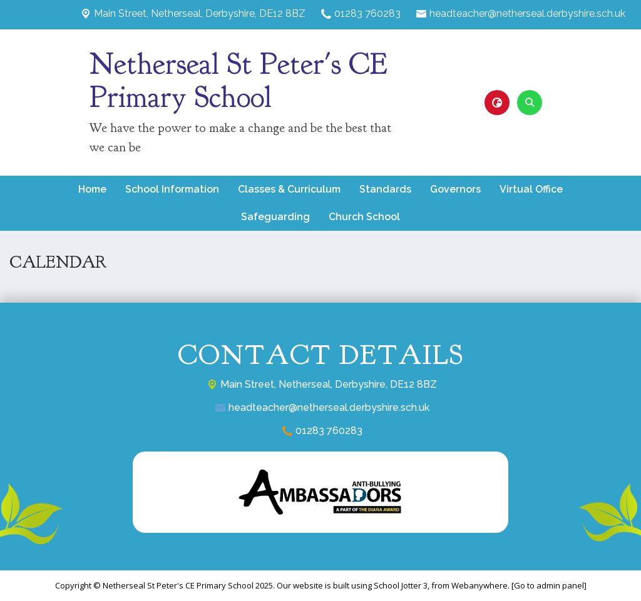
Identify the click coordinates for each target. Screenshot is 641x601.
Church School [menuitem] (364, 217)
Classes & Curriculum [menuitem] (289, 189)
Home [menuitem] (92, 189)
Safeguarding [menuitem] (275, 217)
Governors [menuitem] (455, 189)
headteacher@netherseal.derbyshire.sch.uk (527, 13)
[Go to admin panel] (549, 585)
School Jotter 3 (401, 585)
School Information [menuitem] (172, 189)
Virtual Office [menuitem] (531, 189)
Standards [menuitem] (385, 189)
